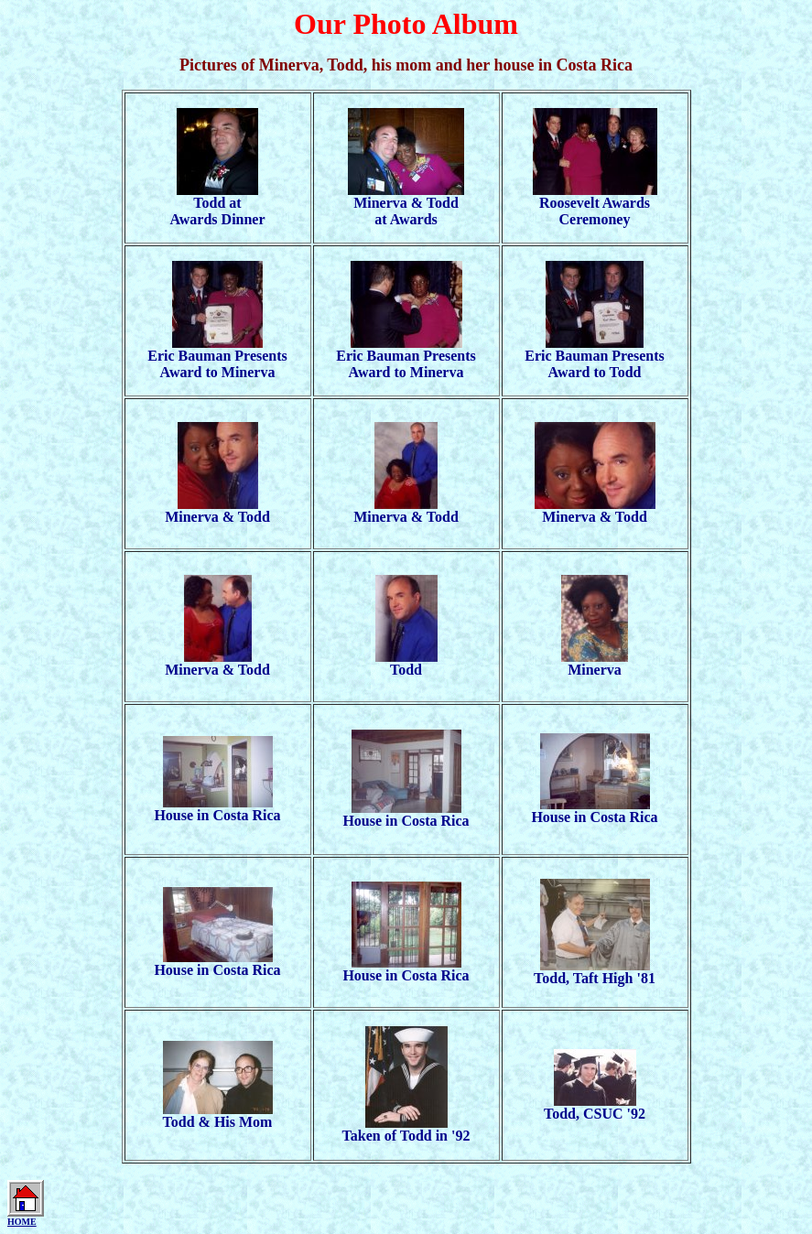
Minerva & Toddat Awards (406, 204)
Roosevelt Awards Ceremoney (595, 204)
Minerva (594, 663)
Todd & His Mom (218, 1115)
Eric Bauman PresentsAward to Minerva (217, 357)
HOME (22, 1222)
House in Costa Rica (217, 809)
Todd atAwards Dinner (217, 204)
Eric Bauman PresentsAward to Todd (595, 357)
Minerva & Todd (217, 510)
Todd (406, 663)
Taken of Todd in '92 (406, 1129)
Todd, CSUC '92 (594, 1107)
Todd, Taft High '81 (594, 972)
